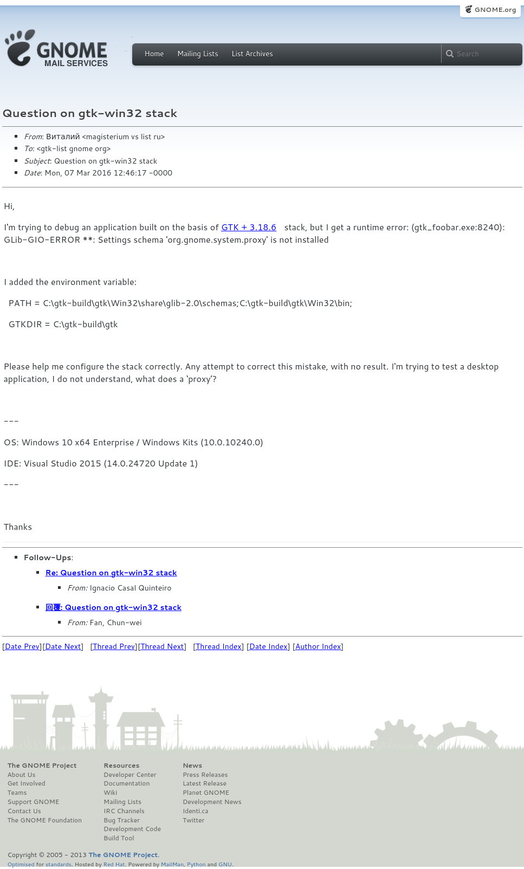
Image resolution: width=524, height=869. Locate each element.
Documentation (126, 783)
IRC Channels (124, 811)
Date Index (268, 646)
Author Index (318, 646)
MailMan (172, 864)
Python (196, 864)
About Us (22, 774)
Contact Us (24, 811)
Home (154, 54)
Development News (212, 801)
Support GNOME (34, 801)
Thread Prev (114, 646)
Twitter (193, 820)
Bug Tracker (121, 820)
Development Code (132, 829)
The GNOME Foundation (45, 820)
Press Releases (205, 774)
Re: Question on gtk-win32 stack (111, 572)
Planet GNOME (206, 792)
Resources (121, 765)
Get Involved (27, 783)
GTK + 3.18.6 (248, 227)
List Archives (252, 54)
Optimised (21, 864)
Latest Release (205, 783)
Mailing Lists (197, 54)
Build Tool (118, 838)
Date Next (63, 646)
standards (59, 864)
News (192, 765)
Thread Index (219, 646)
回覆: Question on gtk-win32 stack (114, 607)
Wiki (110, 792)
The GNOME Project (42, 765)
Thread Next (162, 646)
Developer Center (129, 774)
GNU (225, 864)
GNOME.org (495, 9)
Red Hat (114, 864)
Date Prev (22, 646)
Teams (17, 792)
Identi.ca (196, 811)
